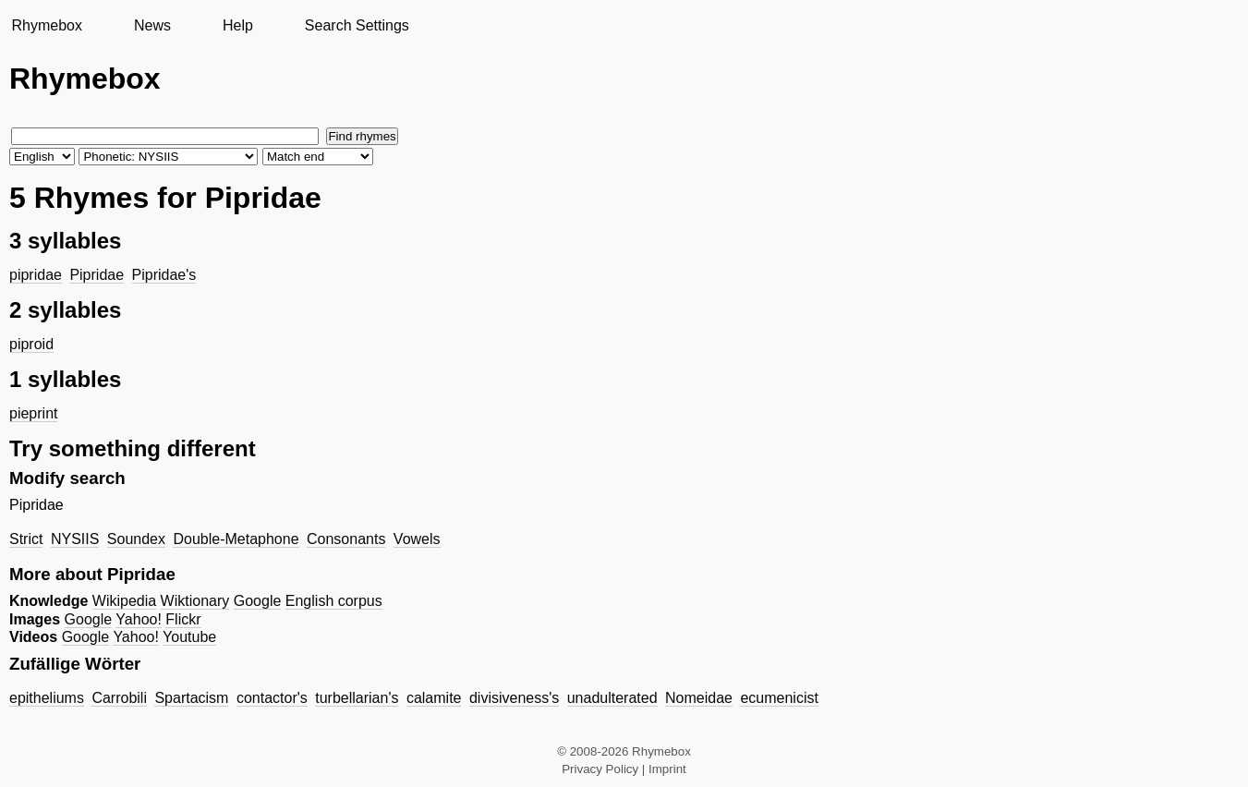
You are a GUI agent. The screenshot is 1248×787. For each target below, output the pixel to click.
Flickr (182, 619)
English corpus (333, 601)
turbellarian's (356, 698)
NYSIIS (75, 539)
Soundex (136, 539)
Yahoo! (138, 619)
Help (238, 25)
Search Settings (357, 25)
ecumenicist (779, 698)
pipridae (35, 275)
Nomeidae (699, 698)
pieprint (33, 413)
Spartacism (191, 698)
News (152, 25)
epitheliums (46, 698)
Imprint (667, 769)
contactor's (272, 698)
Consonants (346, 539)
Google (258, 601)
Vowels (417, 539)
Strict (25, 539)
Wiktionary (195, 601)
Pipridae (96, 275)
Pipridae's (164, 275)
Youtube (189, 637)
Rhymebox (46, 25)
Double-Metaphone (235, 539)
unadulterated (612, 698)
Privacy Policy (600, 769)
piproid (31, 344)
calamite (434, 698)
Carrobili (119, 698)
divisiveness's (514, 698)
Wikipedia (124, 601)
